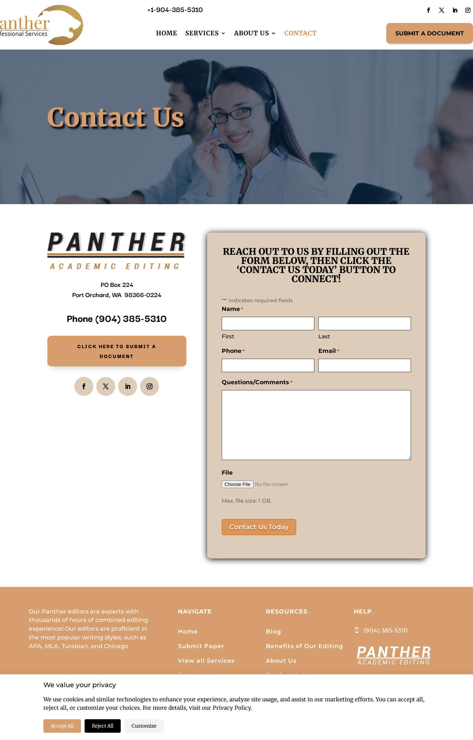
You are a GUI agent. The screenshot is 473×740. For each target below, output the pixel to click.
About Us (251, 33)
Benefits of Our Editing (304, 646)
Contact (300, 33)
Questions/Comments (257, 382)
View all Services (206, 660)
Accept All (62, 726)
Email (328, 351)
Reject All (102, 726)
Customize (144, 726)
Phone (233, 351)
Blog (273, 631)
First (228, 336)
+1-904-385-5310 (175, 9)
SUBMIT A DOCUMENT (429, 33)
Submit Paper (201, 646)
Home (166, 33)
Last (324, 336)
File (227, 472)
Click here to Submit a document (116, 353)
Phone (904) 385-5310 (117, 317)
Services (202, 33)
